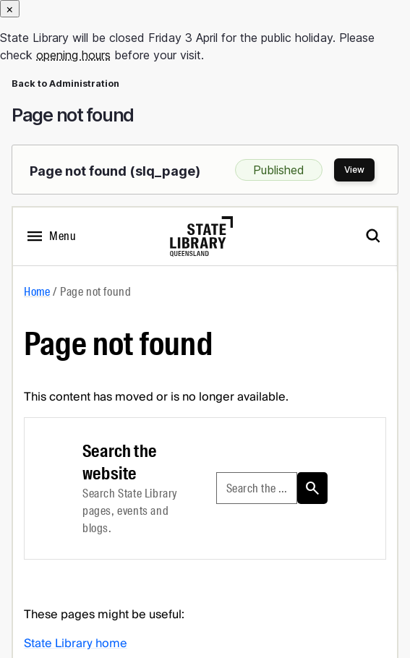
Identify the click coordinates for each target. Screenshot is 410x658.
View (354, 169)
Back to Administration (65, 83)
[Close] (10, 8)
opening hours (73, 55)
